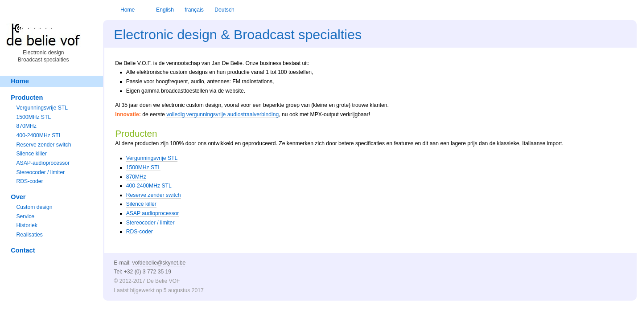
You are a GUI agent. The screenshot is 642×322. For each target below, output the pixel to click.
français (194, 10)
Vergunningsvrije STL (152, 158)
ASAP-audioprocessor (43, 163)
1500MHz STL (143, 167)
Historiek (26, 225)
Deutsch (224, 10)
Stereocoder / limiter (150, 223)
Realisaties (29, 235)
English (165, 10)
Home (127, 10)
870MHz (136, 177)
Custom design (34, 207)
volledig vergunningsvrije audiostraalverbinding (222, 114)
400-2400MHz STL (149, 186)
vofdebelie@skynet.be (159, 263)
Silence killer (141, 204)
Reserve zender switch (153, 195)
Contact (23, 250)
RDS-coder (139, 231)
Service (25, 216)
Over (18, 196)
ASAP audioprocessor (152, 213)
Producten (27, 97)
